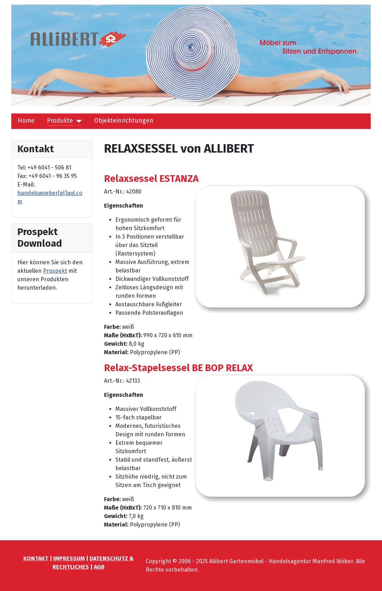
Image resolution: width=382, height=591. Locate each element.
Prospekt (55, 270)
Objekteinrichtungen (123, 120)
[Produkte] (77, 120)
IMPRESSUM (69, 558)
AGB (99, 567)
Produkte (60, 120)
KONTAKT (35, 558)
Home (26, 120)
